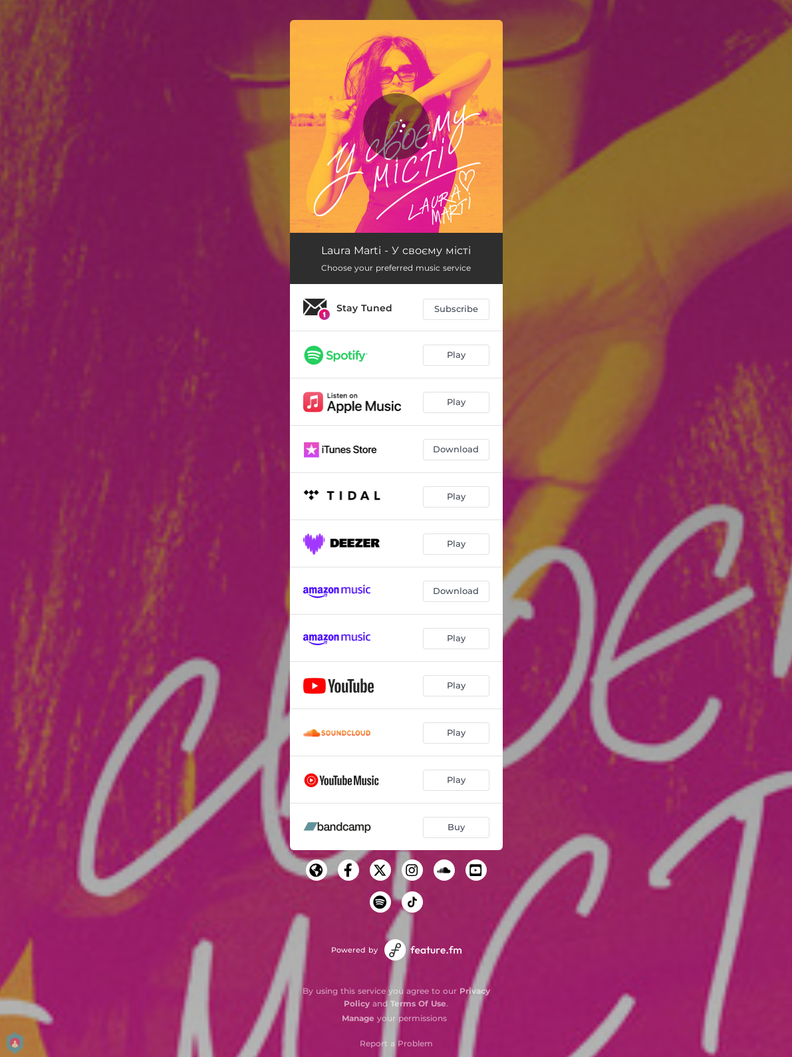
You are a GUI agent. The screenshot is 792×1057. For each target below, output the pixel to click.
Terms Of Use (418, 1003)
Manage (358, 1018)
